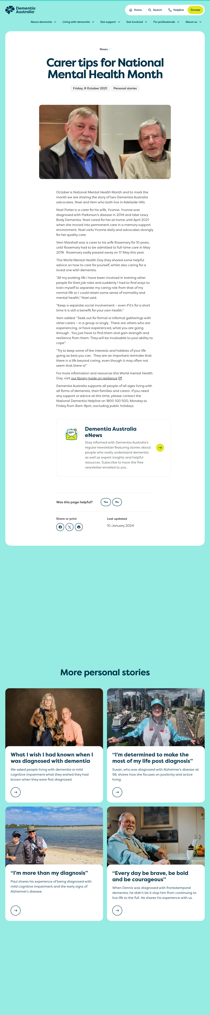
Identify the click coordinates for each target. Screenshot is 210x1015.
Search (155, 10)
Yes (106, 502)
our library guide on (96, 378)
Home (135, 10)
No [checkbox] (117, 502)
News (104, 49)
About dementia (44, 22)
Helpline (176, 10)
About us (194, 22)
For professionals (166, 22)
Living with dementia (79, 22)
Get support (110, 22)
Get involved (137, 22)
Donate (195, 10)
